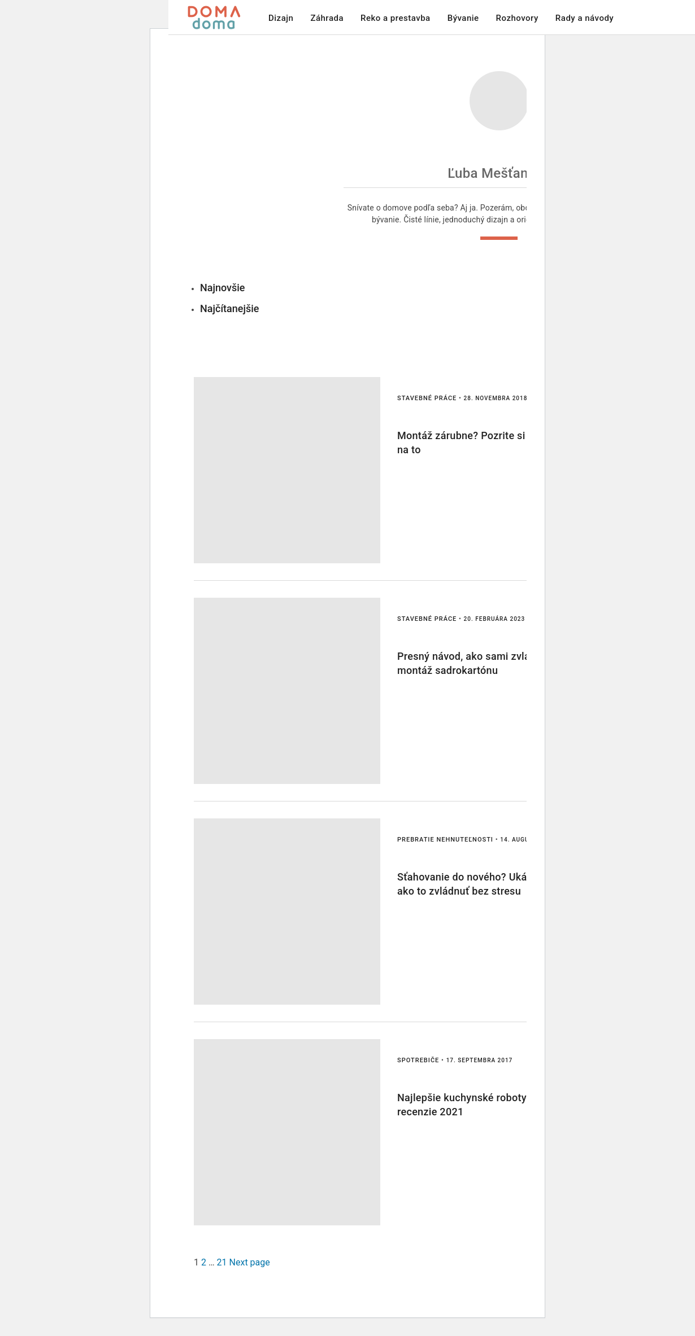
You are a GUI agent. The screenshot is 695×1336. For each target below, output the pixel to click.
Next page (249, 1262)
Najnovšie (222, 288)
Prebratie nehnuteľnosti (445, 839)
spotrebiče (418, 1060)
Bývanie (463, 18)
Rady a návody (584, 18)
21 (222, 1262)
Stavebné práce (427, 398)
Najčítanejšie (229, 308)
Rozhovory (517, 18)
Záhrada (327, 18)
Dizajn (280, 18)
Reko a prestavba (395, 18)
